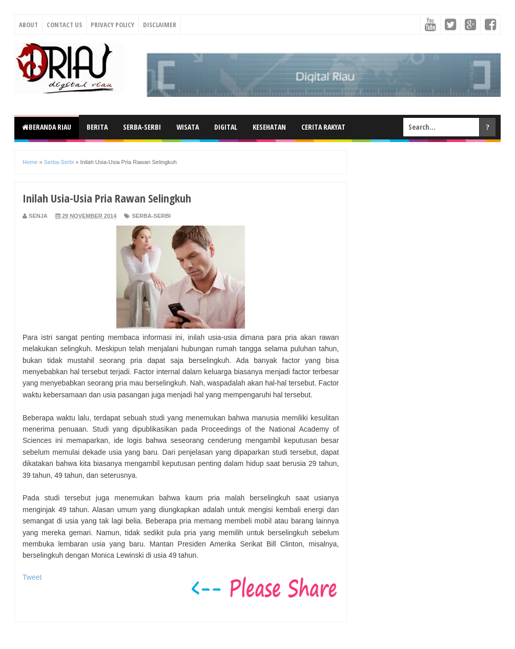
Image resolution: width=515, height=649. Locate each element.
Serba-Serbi (142, 127)
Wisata (187, 127)
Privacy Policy (112, 24)
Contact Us (64, 24)
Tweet (32, 577)
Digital (225, 127)
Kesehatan (269, 127)
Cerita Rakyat (323, 127)
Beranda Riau (46, 127)
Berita (97, 127)
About (28, 24)
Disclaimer (159, 24)
